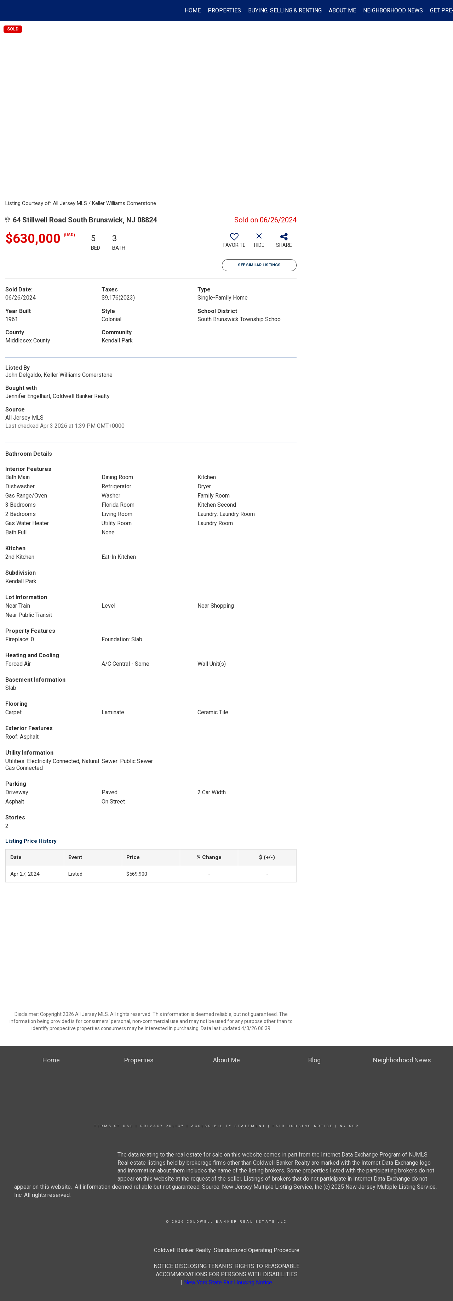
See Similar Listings (259, 265)
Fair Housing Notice (303, 1126)
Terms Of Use (113, 1126)
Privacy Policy (162, 1126)
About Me (342, 10)
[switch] (234, 243)
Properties (224, 10)
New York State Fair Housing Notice (228, 1282)
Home (193, 10)
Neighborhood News (393, 10)
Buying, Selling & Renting (285, 10)
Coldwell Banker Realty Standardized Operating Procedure (226, 1250)
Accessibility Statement (228, 1126)
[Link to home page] (9, 10)
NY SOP (349, 1126)
